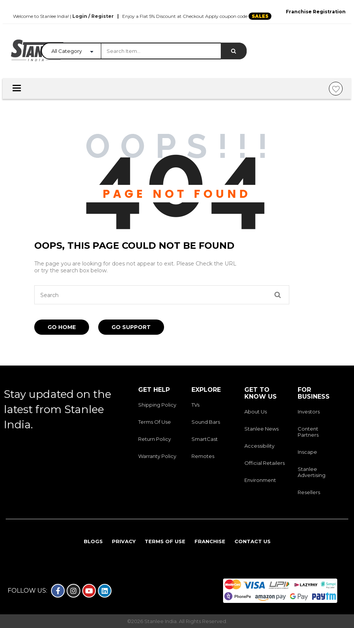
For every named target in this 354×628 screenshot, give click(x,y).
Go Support (131, 327)
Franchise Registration (316, 11)
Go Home (62, 327)
